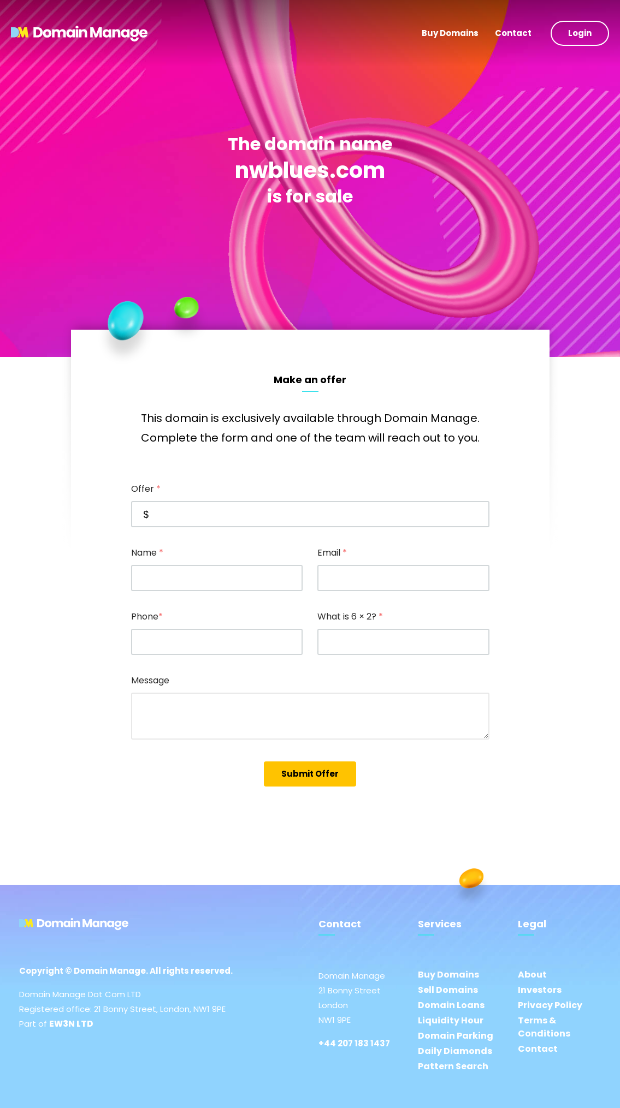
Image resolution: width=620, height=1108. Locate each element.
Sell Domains (448, 990)
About (532, 974)
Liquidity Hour (450, 1020)
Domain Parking (455, 1035)
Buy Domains (450, 33)
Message (150, 680)
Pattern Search (453, 1066)
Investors (540, 990)
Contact (513, 33)
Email (332, 552)
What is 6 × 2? (350, 616)
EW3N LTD (71, 1023)
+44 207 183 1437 (354, 1043)
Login (580, 33)
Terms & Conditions (544, 1027)
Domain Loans (451, 1005)
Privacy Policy (550, 1005)
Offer (146, 488)
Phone (147, 616)
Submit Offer (310, 773)
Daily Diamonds (455, 1051)
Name (147, 552)
